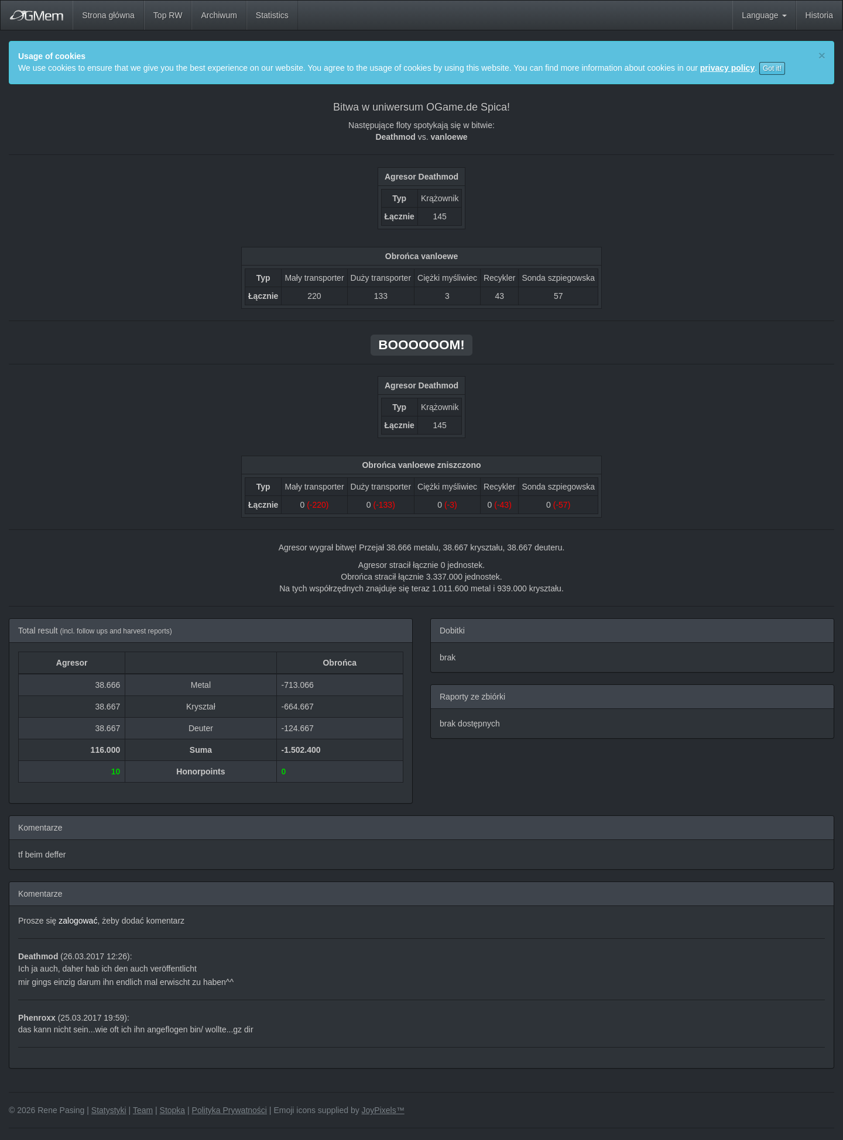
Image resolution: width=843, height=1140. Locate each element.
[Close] (821, 55)
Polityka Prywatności (229, 1110)
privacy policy (727, 68)
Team (143, 1110)
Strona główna (108, 15)
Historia (819, 15)
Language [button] (764, 15)
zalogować (78, 920)
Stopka (173, 1110)
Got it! (772, 68)
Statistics (272, 15)
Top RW (168, 15)
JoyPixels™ (383, 1110)
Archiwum (219, 15)
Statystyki (108, 1110)
